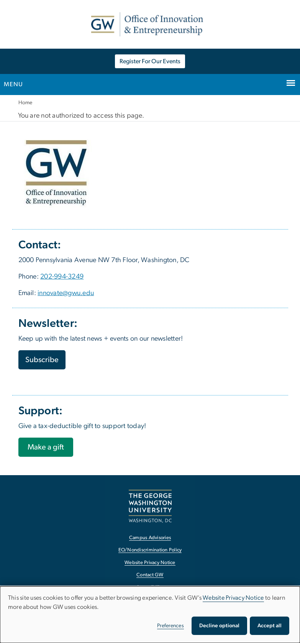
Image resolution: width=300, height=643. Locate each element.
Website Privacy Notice (233, 598)
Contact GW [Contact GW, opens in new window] (150, 574)
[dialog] (150, 614)
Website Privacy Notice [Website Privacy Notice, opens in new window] (150, 562)
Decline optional (219, 625)
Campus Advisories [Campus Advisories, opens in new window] (150, 537)
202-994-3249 (62, 276)
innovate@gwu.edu (66, 293)
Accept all (269, 625)
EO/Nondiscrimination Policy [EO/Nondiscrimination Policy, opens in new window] (150, 550)
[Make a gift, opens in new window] (45, 447)
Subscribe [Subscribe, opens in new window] (42, 360)
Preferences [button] (170, 625)
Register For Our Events (150, 61)
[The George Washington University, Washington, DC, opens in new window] (150, 506)
